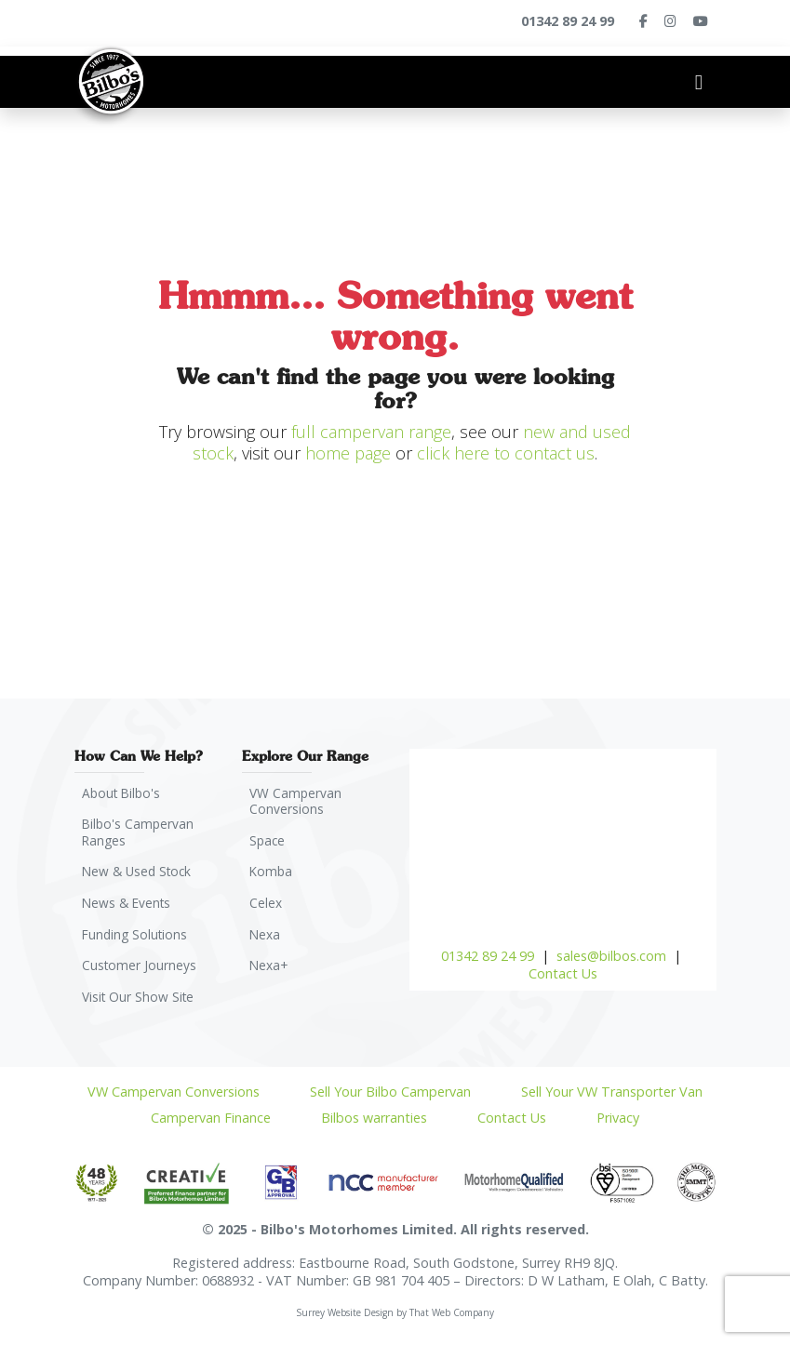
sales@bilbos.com (611, 956)
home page (348, 453)
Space (269, 842)
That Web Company (451, 1321)
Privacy (617, 1127)
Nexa (266, 940)
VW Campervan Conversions (297, 801)
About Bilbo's (124, 793)
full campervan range (371, 431)
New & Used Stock (140, 875)
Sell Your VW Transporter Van (612, 1101)
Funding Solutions (138, 940)
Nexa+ (270, 972)
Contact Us (563, 973)
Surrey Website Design (345, 1321)
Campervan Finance (211, 1127)
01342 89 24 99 (487, 956)
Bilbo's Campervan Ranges (140, 834)
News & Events (129, 907)
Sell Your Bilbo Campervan (390, 1101)
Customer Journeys (141, 972)
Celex (267, 907)
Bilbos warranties (374, 1127)
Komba (272, 875)
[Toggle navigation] (698, 82)
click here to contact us (506, 453)
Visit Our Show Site (141, 1005)
